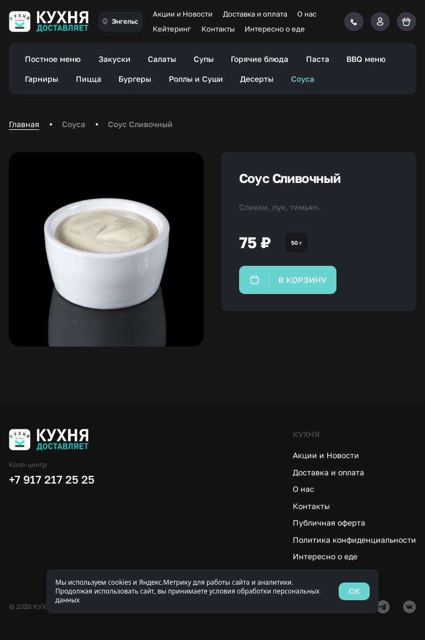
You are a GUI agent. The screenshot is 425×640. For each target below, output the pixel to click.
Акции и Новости (182, 13)
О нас (307, 13)
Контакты (218, 28)
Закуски (115, 59)
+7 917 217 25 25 (52, 479)
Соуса (302, 78)
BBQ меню (366, 59)
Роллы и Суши (196, 78)
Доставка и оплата (255, 13)
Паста (317, 59)
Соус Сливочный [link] (140, 124)
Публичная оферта (329, 522)
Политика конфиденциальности (354, 539)
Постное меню (53, 59)
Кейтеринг (172, 28)
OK (354, 591)
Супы (204, 59)
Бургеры (134, 78)
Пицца (88, 78)
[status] (212, 591)
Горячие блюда (259, 59)
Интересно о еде (275, 28)
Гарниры (41, 78)
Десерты (256, 78)
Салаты (162, 59)
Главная (24, 124)
